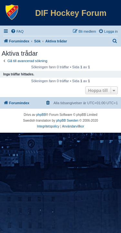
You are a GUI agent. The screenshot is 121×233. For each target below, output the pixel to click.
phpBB (41, 114)
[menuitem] (17, 31)
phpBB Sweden (67, 120)
